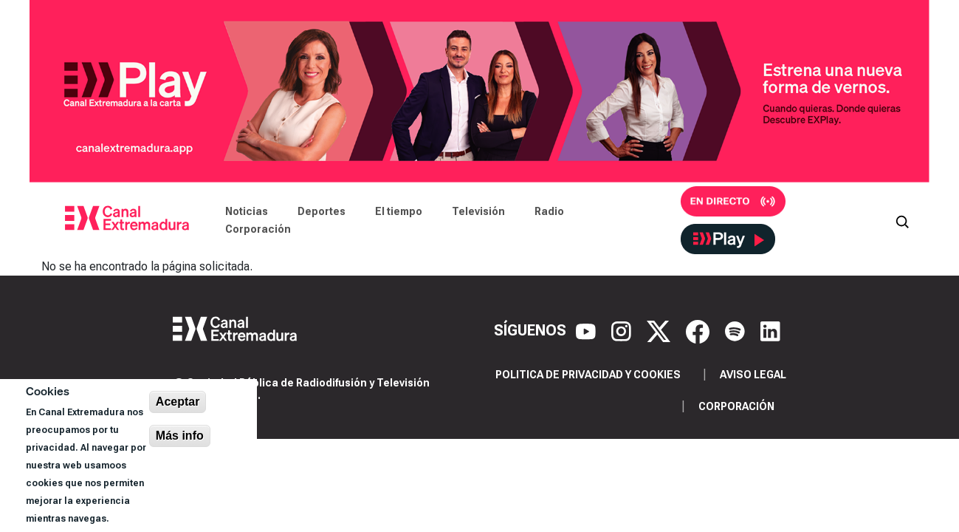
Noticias (246, 211)
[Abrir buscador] (902, 220)
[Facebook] (699, 330)
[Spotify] (737, 330)
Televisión (478, 211)
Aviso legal (753, 375)
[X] (660, 330)
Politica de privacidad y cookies (588, 375)
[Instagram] (623, 330)
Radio (549, 211)
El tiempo (398, 211)
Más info (180, 435)
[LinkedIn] (770, 330)
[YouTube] (587, 330)
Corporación (258, 229)
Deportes (322, 211)
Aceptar (178, 401)
